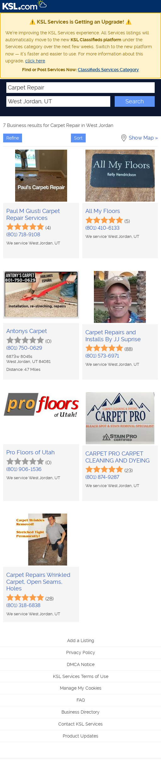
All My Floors (102, 211)
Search (134, 101)
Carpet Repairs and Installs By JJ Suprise (113, 335)
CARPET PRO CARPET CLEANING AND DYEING (117, 457)
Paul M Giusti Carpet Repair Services (33, 214)
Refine (12, 138)
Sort (78, 138)
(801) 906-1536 (24, 469)
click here (35, 60)
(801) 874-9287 (102, 477)
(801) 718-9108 (23, 235)
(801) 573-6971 (102, 356)
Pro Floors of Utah (30, 452)
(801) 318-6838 (23, 605)
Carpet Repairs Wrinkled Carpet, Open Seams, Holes (38, 582)
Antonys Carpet (26, 331)
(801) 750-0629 (24, 348)
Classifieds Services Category (108, 69)
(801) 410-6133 (102, 228)
